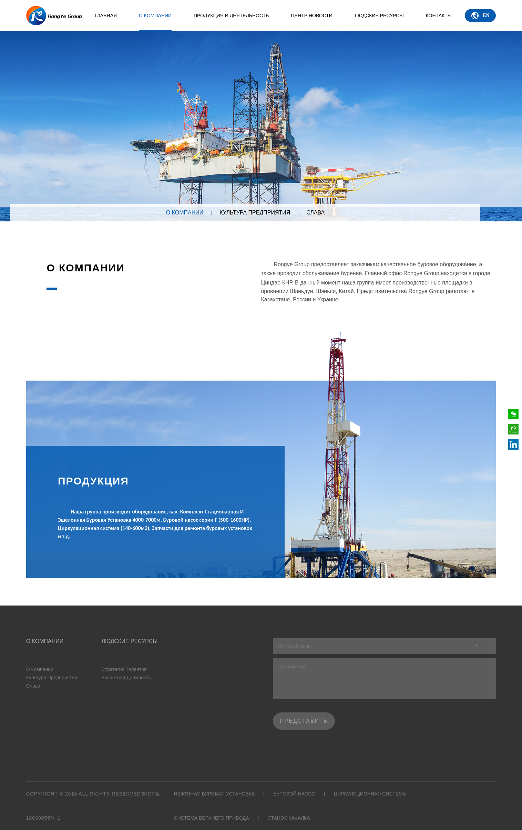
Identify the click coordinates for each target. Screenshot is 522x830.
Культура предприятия (254, 213)
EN (480, 15)
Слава (315, 213)
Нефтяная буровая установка (214, 794)
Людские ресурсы (379, 15)
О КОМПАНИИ (185, 213)
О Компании (155, 22)
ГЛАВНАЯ (106, 15)
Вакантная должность (126, 677)
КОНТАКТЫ (439, 15)
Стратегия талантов (123, 669)
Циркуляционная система (370, 794)
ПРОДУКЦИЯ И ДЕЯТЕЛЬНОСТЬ (231, 15)
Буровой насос (294, 794)
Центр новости (311, 15)
